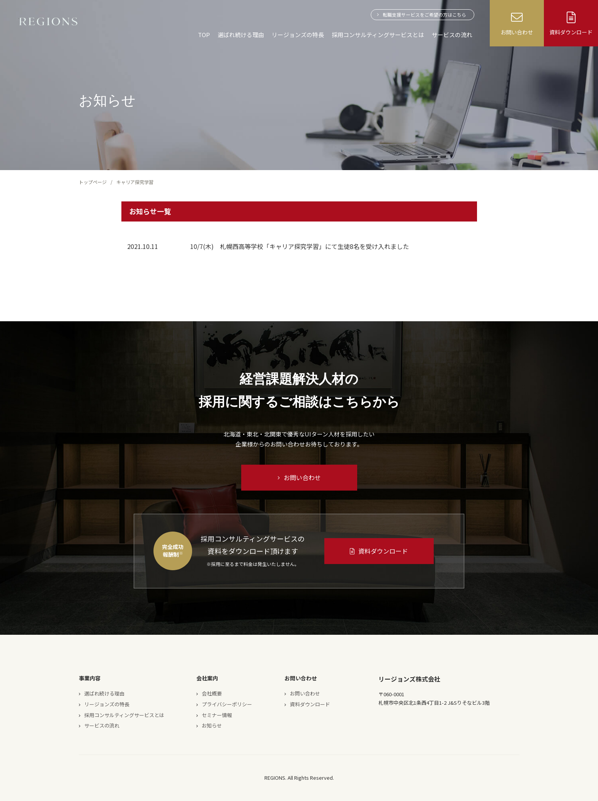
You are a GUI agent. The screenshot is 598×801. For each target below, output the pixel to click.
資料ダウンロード (379, 551)
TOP (204, 35)
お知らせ (212, 725)
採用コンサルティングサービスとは (378, 35)
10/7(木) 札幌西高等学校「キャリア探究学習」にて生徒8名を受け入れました (299, 246)
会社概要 (212, 693)
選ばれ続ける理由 (241, 35)
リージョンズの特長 (298, 35)
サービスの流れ (452, 35)
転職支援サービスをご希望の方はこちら (424, 14)
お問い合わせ (299, 477)
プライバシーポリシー (227, 704)
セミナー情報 (217, 715)
